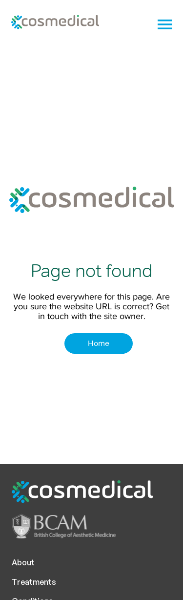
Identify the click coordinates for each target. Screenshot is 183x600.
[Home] (98, 343)
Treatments (34, 582)
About (23, 562)
